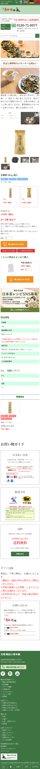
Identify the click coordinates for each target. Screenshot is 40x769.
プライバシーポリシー (8, 748)
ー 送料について (6, 730)
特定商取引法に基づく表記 (10, 744)
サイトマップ (5, 751)
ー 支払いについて (7, 732)
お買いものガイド (7, 728)
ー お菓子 (4, 719)
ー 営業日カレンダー (8, 737)
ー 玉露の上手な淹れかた (9, 703)
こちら (16, 224)
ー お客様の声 (5, 689)
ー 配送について (6, 735)
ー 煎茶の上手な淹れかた (9, 708)
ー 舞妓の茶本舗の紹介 (8, 682)
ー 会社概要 (5, 684)
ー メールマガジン (7, 692)
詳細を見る (20, 554)
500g (29, 196)
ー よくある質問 (6, 740)
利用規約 (4, 746)
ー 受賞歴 (4, 696)
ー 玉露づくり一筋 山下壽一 (10, 710)
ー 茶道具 (4, 724)
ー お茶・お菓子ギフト (8, 721)
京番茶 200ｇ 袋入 (7, 426)
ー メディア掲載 (6, 687)
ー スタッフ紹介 (6, 694)
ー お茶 (3, 716)
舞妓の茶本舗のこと (7, 679)
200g (10, 196)
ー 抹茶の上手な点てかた (9, 705)
